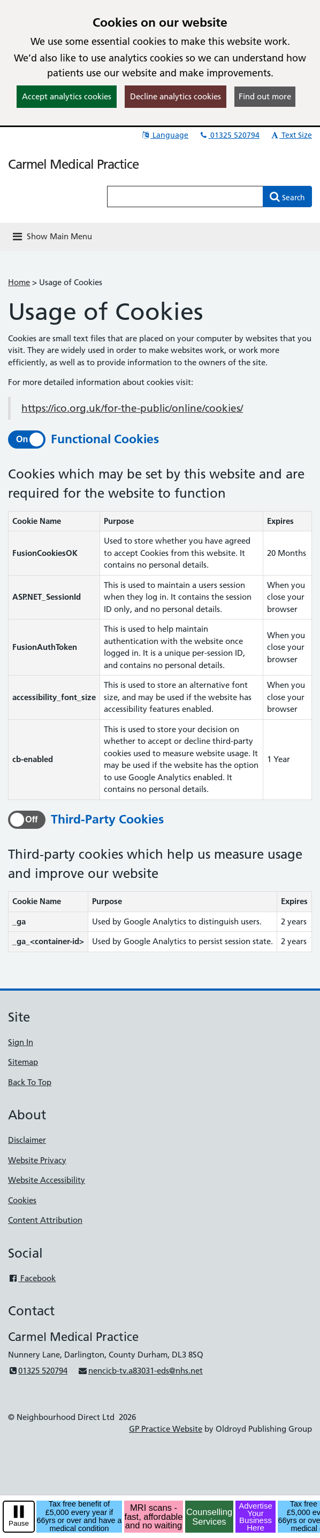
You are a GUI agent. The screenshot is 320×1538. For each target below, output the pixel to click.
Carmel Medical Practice (73, 164)
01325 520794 (229, 135)
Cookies (22, 1200)
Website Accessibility (46, 1180)
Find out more (265, 96)
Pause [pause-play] (19, 1523)
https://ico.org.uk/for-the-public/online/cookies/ (132, 408)
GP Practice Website (165, 1429)
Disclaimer (27, 1140)
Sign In (20, 1042)
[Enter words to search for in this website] (185, 196)
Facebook (32, 1278)
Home (19, 282)
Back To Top (29, 1082)
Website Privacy (37, 1160)
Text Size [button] (291, 135)
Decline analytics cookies (175, 96)
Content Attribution (45, 1220)
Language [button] (164, 135)
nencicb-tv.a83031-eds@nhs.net (140, 1371)
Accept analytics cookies (66, 96)
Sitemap (23, 1062)
